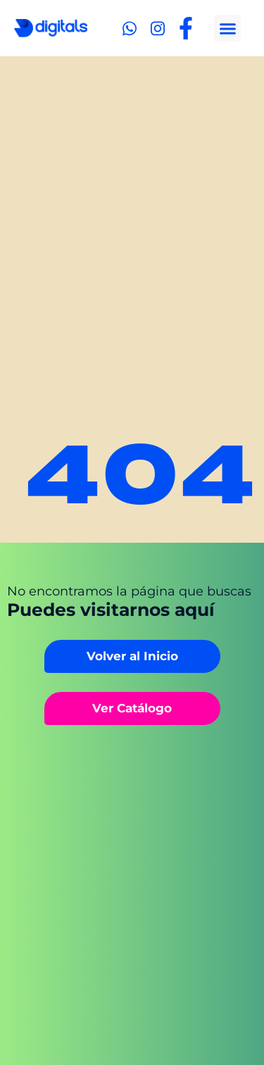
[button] (227, 28)
